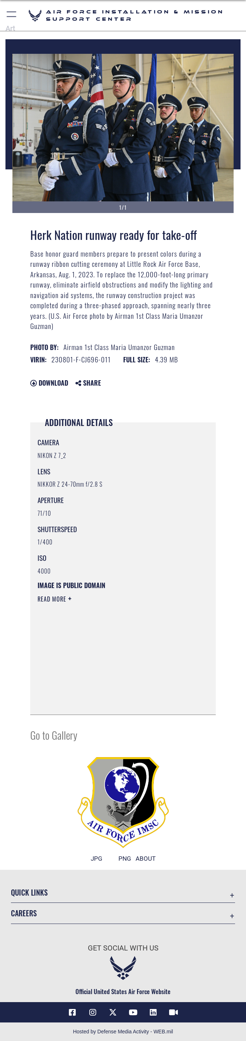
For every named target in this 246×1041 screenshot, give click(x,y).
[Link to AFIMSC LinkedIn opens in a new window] (153, 1012)
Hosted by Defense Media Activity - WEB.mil (123, 1031)
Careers (24, 913)
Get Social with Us (123, 948)
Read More (53, 599)
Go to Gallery (53, 735)
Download (49, 382)
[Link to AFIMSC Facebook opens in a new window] (72, 1012)
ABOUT (146, 858)
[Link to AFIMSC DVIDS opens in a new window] (173, 1012)
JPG (96, 858)
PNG (124, 858)
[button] (12, 15)
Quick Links (29, 892)
